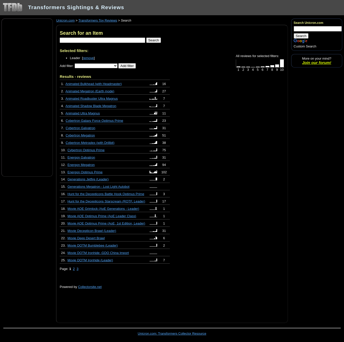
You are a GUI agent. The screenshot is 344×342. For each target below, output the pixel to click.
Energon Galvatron (81, 157)
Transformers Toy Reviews (97, 20)
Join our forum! (316, 62)
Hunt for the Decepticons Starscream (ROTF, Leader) (106, 201)
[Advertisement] (27, 97)
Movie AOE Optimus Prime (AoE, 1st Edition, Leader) (106, 223)
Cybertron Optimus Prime (86, 150)
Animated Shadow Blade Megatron (90, 106)
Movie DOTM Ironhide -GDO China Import (98, 253)
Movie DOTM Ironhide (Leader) (90, 260)
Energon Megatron (81, 165)
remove (88, 58)
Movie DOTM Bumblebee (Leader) (93, 245)
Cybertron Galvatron (80, 128)
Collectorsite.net (90, 287)
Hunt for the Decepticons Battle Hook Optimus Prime (106, 194)
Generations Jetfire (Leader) (88, 179)
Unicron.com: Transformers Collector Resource (172, 333)
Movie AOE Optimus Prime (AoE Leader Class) (102, 216)
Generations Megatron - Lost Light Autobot (98, 187)
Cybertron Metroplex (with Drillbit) (90, 143)
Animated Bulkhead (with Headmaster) (93, 84)
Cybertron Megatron (80, 135)
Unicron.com (65, 20)
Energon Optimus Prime (85, 172)
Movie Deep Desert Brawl (86, 238)
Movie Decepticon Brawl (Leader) (92, 231)
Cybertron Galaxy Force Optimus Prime (94, 121)
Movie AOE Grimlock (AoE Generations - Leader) (103, 209)
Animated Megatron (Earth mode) (89, 91)
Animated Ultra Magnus (82, 113)
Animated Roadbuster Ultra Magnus (91, 98)
